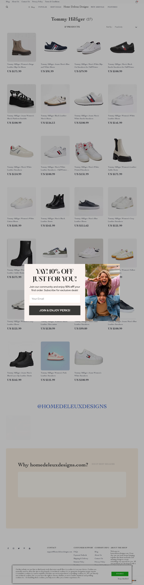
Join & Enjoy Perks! (54, 310)
